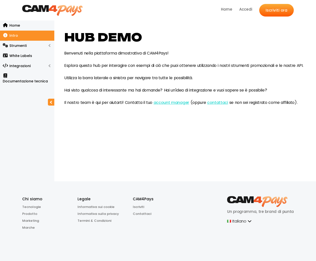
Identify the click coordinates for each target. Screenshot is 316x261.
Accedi (245, 9)
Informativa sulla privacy (98, 213)
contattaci (217, 102)
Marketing (30, 220)
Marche (28, 227)
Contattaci (142, 213)
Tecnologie (31, 207)
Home (226, 9)
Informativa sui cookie (96, 207)
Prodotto (29, 213)
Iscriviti (138, 207)
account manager (171, 102)
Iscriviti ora (276, 10)
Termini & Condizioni (94, 220)
